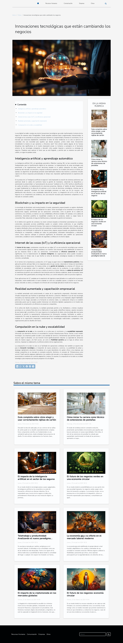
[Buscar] (92, 634)
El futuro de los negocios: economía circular (85, 594)
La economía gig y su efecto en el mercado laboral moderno (84, 537)
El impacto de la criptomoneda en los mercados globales (37, 594)
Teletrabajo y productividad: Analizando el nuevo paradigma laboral (99, 253)
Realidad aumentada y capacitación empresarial (32, 121)
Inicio (14, 15)
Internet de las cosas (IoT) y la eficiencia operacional (34, 117)
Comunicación (68, 3)
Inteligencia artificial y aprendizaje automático (32, 109)
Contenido (21, 104)
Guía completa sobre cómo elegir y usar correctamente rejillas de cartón (99, 132)
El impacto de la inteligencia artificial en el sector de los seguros (98, 192)
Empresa (81, 3)
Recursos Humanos (51, 3)
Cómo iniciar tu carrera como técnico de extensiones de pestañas (99, 162)
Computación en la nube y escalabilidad (30, 125)
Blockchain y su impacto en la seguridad (30, 113)
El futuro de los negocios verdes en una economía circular (98, 222)
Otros (92, 3)
